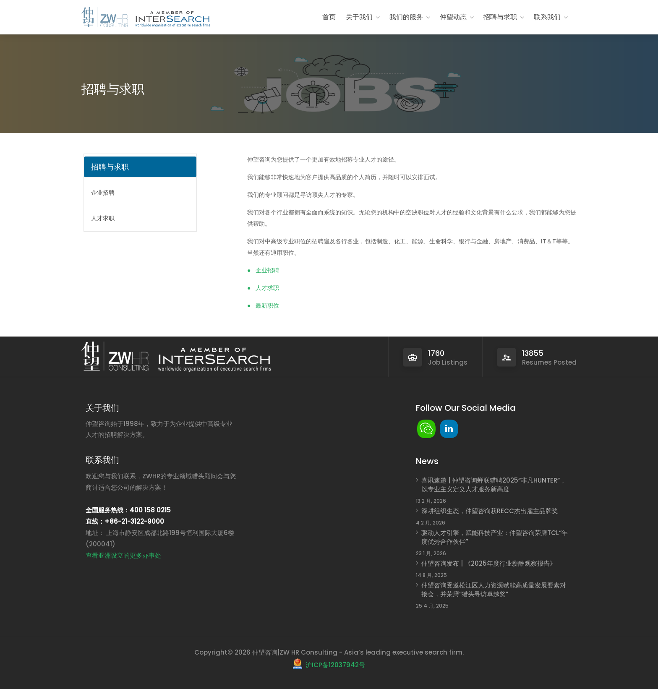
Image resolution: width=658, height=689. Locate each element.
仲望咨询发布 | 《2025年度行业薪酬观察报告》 (488, 563)
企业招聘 (103, 192)
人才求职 (103, 218)
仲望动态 (453, 17)
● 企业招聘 (263, 270)
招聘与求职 (500, 17)
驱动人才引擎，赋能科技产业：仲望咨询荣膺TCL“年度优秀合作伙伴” (494, 537)
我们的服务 (406, 17)
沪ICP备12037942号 (335, 664)
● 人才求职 (263, 288)
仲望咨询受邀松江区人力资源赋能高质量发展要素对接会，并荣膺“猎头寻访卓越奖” (493, 589)
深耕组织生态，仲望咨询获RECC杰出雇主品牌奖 (489, 510)
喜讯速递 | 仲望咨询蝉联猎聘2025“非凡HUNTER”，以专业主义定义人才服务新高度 (493, 484)
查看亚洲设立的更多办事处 (123, 555)
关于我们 (359, 17)
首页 (329, 17)
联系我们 (547, 17)
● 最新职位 (263, 305)
